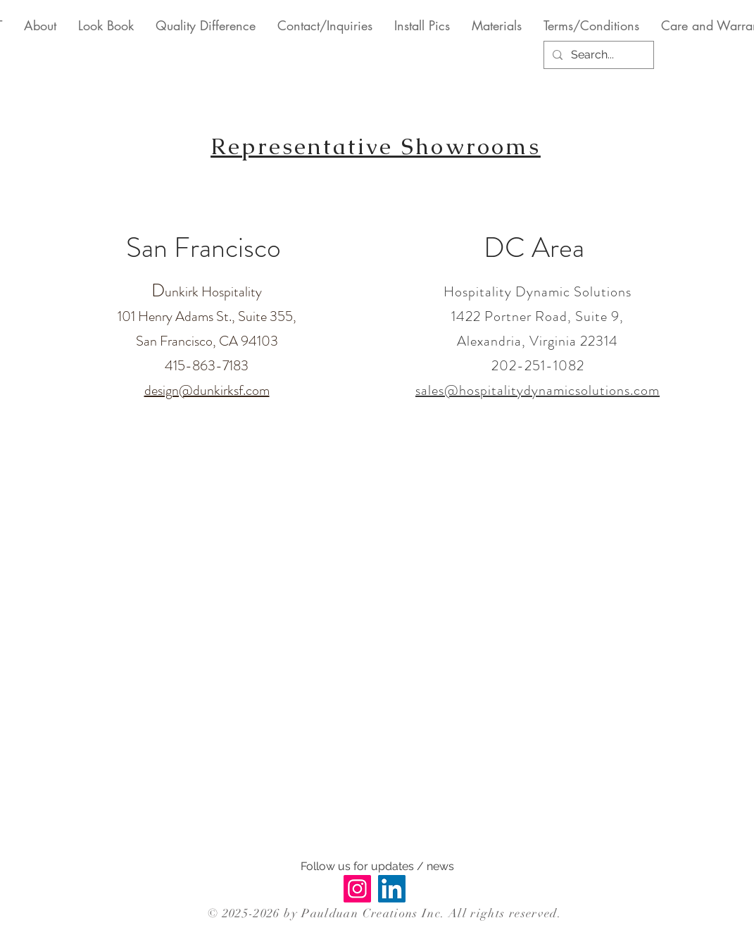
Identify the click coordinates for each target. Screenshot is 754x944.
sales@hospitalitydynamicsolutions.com (537, 390)
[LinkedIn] (392, 888)
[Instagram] (357, 888)
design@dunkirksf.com (207, 390)
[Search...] (597, 55)
